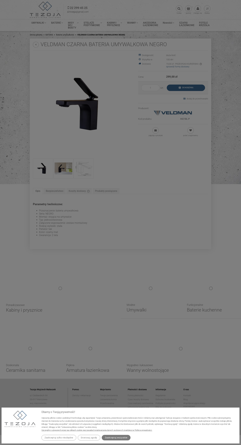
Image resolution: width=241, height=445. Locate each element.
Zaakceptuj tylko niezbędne (59, 437)
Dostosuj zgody (89, 437)
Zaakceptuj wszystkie (116, 437)
